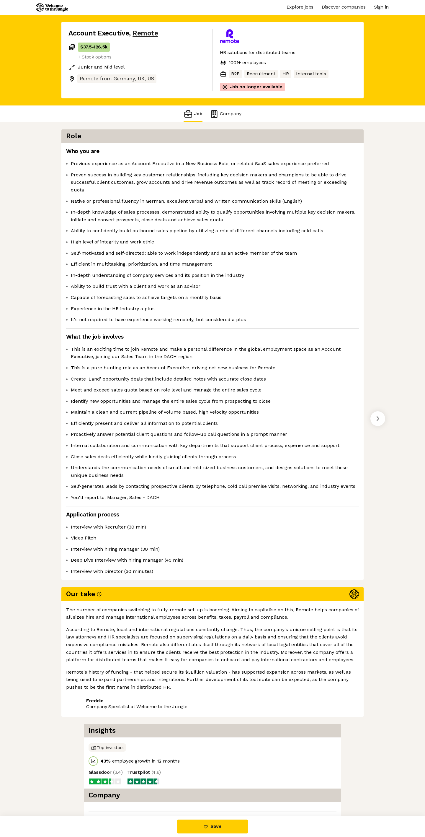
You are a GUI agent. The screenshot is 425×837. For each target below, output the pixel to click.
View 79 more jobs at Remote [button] (143, 791)
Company (225, 114)
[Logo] (52, 7)
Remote (145, 33)
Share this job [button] (84, 791)
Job (193, 114)
